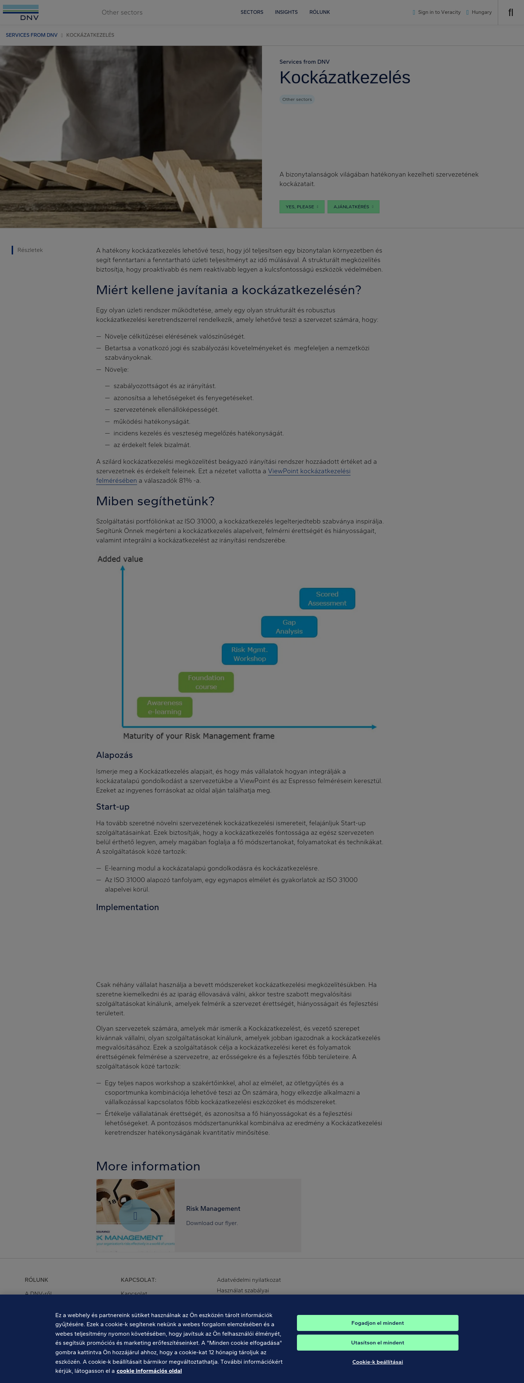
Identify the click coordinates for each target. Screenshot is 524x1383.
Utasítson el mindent (377, 1347)
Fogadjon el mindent (378, 1328)
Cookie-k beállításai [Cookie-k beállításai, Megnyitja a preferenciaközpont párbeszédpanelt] (377, 1367)
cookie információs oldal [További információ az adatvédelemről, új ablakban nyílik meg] (149, 1375)
